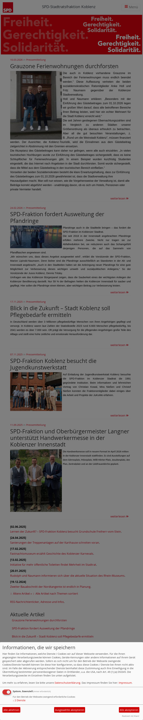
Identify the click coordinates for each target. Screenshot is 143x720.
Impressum (125, 682)
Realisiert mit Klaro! (130, 716)
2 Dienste (19, 700)
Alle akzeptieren (129, 710)
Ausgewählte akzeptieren (69, 710)
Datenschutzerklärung (67, 682)
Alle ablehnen (11, 710)
